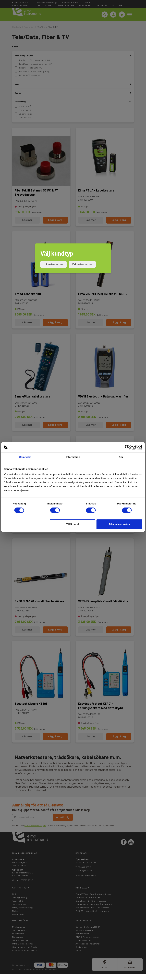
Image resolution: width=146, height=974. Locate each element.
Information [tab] (73, 457)
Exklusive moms (82, 264)
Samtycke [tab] (25, 457)
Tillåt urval (72, 524)
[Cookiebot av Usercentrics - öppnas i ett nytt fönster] (127, 447)
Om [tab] (121, 457)
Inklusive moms (53, 264)
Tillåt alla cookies (119, 524)
